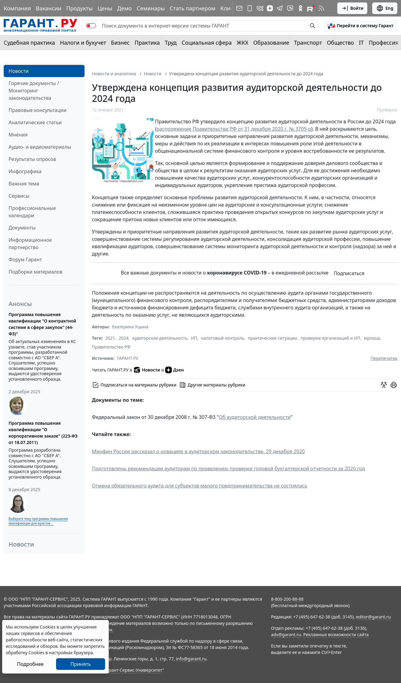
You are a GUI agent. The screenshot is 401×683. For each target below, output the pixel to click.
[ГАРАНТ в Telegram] (279, 8)
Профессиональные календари (32, 212)
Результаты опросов (32, 159)
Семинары (151, 8)
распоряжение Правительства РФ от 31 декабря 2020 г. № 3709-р (234, 128)
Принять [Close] (80, 664)
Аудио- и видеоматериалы (40, 147)
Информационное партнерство (30, 244)
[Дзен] (270, 8)
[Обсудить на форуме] (384, 385)
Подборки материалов (35, 271)
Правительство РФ (111, 347)
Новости (18, 71)
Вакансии (48, 8)
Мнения (18, 134)
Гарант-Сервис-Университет (133, 670)
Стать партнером (192, 8)
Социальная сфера (207, 42)
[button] (360, 26)
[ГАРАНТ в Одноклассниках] (300, 8)
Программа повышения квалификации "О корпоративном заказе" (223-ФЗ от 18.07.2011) (43, 432)
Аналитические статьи (35, 122)
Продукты (79, 8)
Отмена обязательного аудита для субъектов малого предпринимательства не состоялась (199, 485)
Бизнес (120, 42)
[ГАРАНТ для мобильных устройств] (249, 8)
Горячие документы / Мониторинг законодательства (34, 90)
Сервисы (19, 195)
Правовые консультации (37, 110)
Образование (271, 42)
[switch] (91, 25)
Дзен (174, 370)
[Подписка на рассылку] (239, 8)
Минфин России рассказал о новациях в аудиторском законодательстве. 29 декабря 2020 (198, 451)
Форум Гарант (25, 259)
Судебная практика (29, 42)
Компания (17, 8)
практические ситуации (272, 338)
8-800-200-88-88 (287, 599)
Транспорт (308, 42)
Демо (124, 8)
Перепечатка (383, 358)
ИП (194, 338)
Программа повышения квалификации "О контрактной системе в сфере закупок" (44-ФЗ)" (42, 324)
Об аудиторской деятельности (254, 417)
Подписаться (349, 273)
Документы (22, 227)
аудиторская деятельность (159, 338)
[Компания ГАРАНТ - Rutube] (311, 8)
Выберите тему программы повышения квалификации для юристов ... (38, 521)
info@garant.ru (191, 659)
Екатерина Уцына (130, 327)
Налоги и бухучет (83, 42)
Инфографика (25, 171)
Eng (384, 8)
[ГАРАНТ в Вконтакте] (260, 8)
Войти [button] (352, 8)
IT (361, 42)
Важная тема (24, 183)
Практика (147, 42)
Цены (104, 8)
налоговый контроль (222, 338)
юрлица (372, 338)
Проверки (387, 110)
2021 (110, 338)
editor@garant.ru (373, 617)
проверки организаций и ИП (330, 338)
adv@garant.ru (286, 634)
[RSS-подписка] (321, 8)
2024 (124, 338)
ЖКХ (242, 42)
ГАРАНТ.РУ (127, 358)
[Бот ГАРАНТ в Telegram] (290, 8)
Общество (340, 42)
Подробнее (30, 664)
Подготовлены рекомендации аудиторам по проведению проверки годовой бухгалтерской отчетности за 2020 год (228, 468)
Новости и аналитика (114, 74)
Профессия (384, 42)
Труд (171, 42)
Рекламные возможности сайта (336, 634)
